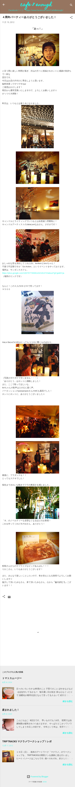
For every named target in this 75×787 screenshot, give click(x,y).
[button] (71, 18)
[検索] (71, 5)
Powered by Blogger (37, 776)
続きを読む (68, 701)
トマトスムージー (12, 678)
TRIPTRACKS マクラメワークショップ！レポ (27, 741)
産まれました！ (10, 709)
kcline (45, 782)
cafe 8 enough (36, 5)
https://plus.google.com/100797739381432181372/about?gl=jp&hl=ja (33, 273)
